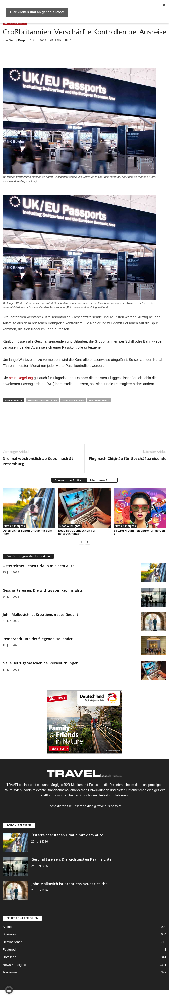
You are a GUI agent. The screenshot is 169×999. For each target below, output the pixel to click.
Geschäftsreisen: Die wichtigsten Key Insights (43, 590)
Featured (9, 949)
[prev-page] (81, 542)
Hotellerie (9, 957)
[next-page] (87, 542)
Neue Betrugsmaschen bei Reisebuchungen (76, 531)
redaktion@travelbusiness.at (100, 806)
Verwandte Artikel (68, 480)
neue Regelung (21, 378)
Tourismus (10, 972)
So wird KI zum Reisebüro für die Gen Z (139, 531)
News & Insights (14, 23)
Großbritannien (73, 400)
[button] (9, 990)
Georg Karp (17, 40)
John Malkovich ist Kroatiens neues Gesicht (40, 614)
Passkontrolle (99, 400)
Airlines (8, 927)
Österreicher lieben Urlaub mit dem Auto (27, 531)
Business (9, 934)
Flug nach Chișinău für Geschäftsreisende (127, 458)
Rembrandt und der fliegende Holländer (38, 638)
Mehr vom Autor (102, 480)
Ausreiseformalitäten (42, 400)
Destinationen (13, 942)
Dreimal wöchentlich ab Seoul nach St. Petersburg (38, 461)
